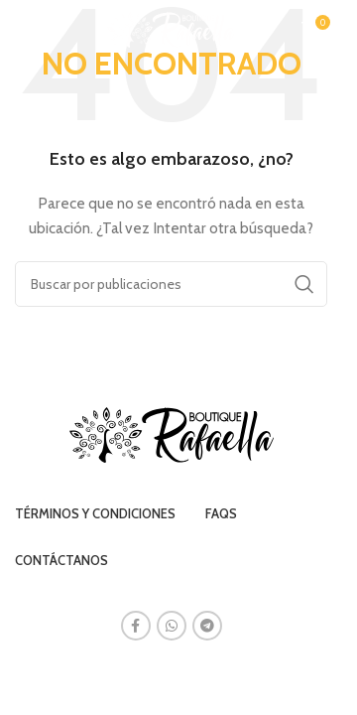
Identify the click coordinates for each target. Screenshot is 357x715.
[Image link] (171, 434)
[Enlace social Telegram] (207, 626)
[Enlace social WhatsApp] (171, 626)
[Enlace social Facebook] (136, 626)
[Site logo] (171, 28)
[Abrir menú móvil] (25, 30)
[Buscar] (171, 284)
